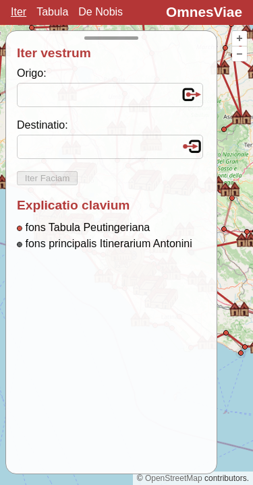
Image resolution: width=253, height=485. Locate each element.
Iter (18, 12)
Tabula (52, 12)
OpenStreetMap (173, 478)
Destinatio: (42, 125)
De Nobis (100, 12)
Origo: (32, 73)
